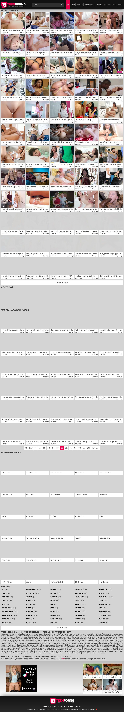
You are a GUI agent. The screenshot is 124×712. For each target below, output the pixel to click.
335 (88, 448)
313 (66, 448)
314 (71, 448)
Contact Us (47, 706)
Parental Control (74, 706)
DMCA (54, 706)
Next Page (96, 447)
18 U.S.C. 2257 (62, 706)
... (40, 448)
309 (49, 448)
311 (57, 448)
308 (44, 448)
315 (75, 448)
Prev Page (28, 447)
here (63, 659)
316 (80, 448)
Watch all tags (62, 627)
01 (35, 448)
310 (53, 448)
